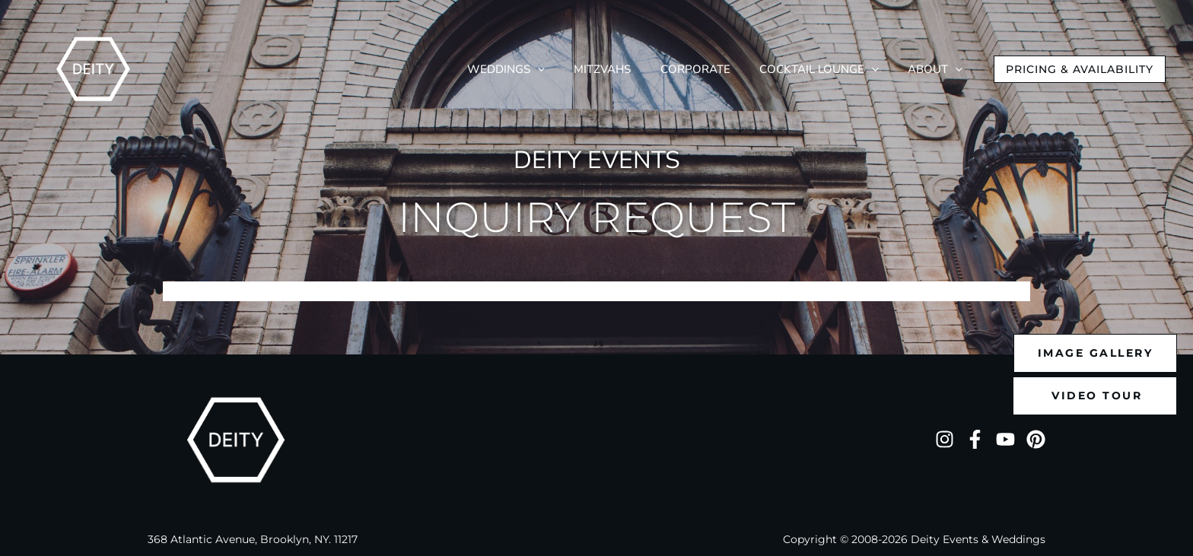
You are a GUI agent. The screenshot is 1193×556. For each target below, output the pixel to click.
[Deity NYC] (93, 68)
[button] (1079, 69)
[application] (597, 69)
